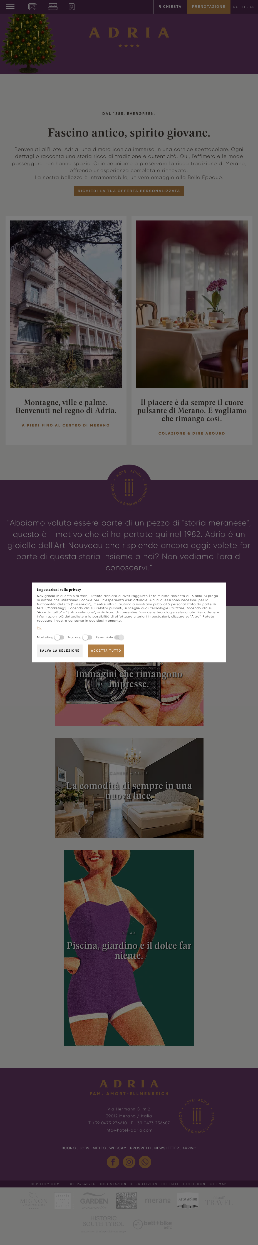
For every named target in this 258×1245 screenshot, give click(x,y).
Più (39, 627)
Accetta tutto (106, 650)
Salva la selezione (60, 650)
